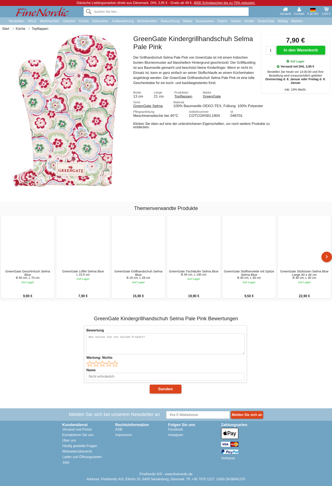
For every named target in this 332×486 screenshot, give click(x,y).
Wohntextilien (147, 21)
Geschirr (69, 21)
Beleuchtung (170, 21)
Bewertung (95, 330)
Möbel (187, 21)
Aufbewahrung (123, 21)
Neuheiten (16, 21)
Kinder (249, 21)
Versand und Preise (77, 429)
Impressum (123, 435)
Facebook (175, 429)
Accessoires (205, 21)
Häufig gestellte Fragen (79, 446)
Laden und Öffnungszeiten (82, 457)
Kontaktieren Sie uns (78, 435)
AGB (118, 429)
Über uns (69, 440)
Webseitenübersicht (77, 451)
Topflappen (183, 96)
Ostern (222, 21)
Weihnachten (49, 21)
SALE (32, 21)
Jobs (65, 462)
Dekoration (100, 21)
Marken (296, 21)
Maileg (283, 21)
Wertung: (99, 357)
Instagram (175, 435)
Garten (236, 21)
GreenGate (266, 21)
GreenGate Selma (148, 106)
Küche (84, 21)
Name (91, 370)
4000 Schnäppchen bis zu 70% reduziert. (224, 3)
